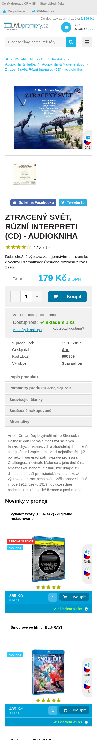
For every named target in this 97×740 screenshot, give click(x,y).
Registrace (16, 11)
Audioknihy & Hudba (20, 64)
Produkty (58, 59)
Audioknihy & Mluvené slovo (63, 64)
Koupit (74, 296)
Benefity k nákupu (27, 330)
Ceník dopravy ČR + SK (19, 3)
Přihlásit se (45, 11)
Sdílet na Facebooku (36, 202)
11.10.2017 (71, 343)
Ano (65, 349)
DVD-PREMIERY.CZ (30, 59)
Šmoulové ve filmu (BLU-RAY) (36, 627)
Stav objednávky (52, 3)
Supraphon (72, 363)
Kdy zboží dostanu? (68, 328)
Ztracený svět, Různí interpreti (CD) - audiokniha (43, 69)
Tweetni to (75, 202)
